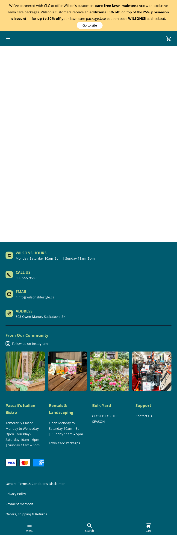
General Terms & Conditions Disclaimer (35, 483)
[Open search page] (89, 528)
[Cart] (168, 38)
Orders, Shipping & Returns (26, 514)
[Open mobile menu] (8, 38)
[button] (90, 25)
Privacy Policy (16, 494)
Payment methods (19, 504)
